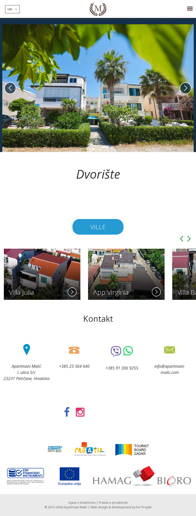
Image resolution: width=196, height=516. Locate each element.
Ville (98, 227)
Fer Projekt (144, 507)
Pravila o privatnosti (113, 502)
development (121, 507)
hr (12, 9)
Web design (99, 507)
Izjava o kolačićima (81, 502)
